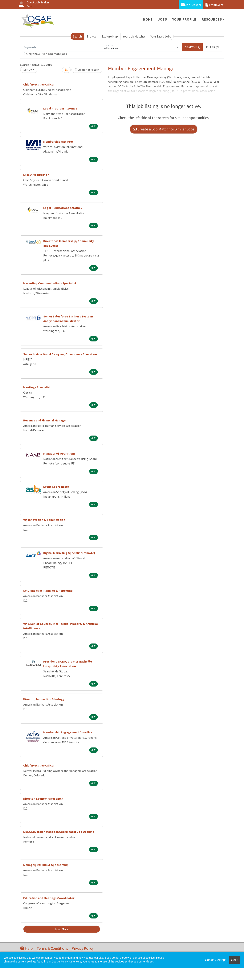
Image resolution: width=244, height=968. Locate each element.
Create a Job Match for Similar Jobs (163, 129)
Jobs (162, 19)
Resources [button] (212, 19)
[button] (212, 47)
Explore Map (110, 36)
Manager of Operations (59, 453)
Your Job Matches (134, 36)
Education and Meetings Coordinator (48, 898)
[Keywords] (62, 47)
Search (77, 36)
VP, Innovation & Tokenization (44, 520)
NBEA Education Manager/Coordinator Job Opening (58, 832)
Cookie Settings (215, 960)
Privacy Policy (83, 948)
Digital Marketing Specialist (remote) (69, 553)
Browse (91, 36)
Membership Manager (58, 141)
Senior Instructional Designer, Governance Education (60, 354)
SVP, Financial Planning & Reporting (48, 590)
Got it (234, 960)
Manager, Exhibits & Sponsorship (45, 865)
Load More (61, 929)
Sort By (27, 69)
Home (148, 19)
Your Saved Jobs (161, 36)
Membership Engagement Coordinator (70, 732)
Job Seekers (191, 4)
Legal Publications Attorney (62, 208)
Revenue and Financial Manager (45, 420)
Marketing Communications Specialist (49, 283)
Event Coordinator (56, 486)
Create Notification (87, 69)
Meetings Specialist (37, 387)
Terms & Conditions (52, 948)
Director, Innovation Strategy (43, 699)
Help (26, 948)
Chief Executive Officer (39, 84)
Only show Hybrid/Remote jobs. (46, 54)
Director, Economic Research (43, 798)
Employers (214, 4)
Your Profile (184, 19)
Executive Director (36, 175)
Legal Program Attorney (60, 108)
